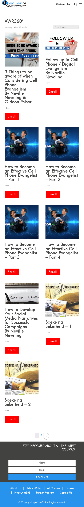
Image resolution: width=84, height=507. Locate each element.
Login (69, 4)
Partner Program (45, 492)
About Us (15, 488)
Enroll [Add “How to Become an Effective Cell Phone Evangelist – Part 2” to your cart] (53, 194)
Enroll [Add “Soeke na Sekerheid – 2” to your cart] (12, 419)
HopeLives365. (38, 502)
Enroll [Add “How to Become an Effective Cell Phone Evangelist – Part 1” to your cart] (12, 194)
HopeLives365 (22, 492)
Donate (69, 488)
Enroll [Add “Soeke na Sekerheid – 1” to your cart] (53, 341)
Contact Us (66, 492)
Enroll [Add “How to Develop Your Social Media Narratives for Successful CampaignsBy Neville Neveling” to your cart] (12, 350)
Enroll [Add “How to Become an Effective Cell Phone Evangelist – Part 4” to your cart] (53, 271)
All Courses (53, 488)
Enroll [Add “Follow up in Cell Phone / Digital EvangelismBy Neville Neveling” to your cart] (53, 91)
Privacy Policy (34, 488)
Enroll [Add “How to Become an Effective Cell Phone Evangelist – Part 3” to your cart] (12, 271)
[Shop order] (66, 27)
